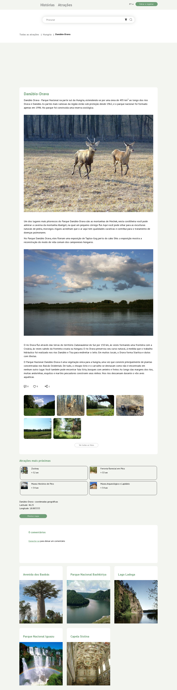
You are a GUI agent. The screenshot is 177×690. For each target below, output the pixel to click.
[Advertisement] (88, 63)
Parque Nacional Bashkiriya (88, 574)
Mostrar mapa (33, 516)
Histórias (47, 4)
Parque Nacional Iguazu (38, 636)
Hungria (47, 34)
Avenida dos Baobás (36, 574)
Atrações (65, 4)
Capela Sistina (80, 636)
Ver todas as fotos (86, 445)
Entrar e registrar (147, 4)
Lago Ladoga (126, 574)
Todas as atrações (29, 34)
